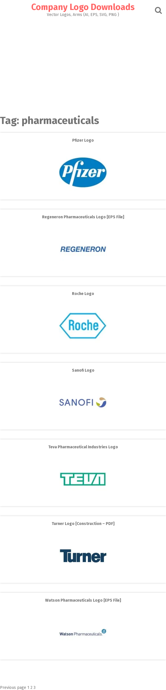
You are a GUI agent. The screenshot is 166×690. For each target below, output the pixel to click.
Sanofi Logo (83, 370)
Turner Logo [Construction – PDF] (83, 523)
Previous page (13, 687)
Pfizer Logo (83, 140)
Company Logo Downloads (83, 7)
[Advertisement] (83, 64)
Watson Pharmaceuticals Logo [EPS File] (83, 600)
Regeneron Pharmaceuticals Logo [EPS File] (83, 217)
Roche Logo (83, 293)
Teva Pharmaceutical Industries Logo (83, 447)
